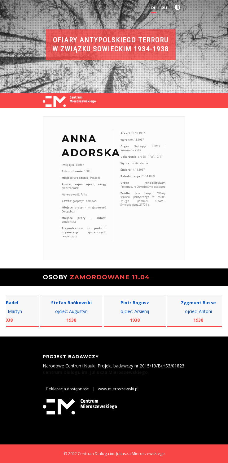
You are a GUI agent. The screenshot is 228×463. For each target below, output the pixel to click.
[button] (178, 7)
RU (164, 8)
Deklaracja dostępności (68, 389)
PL (153, 8)
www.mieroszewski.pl (118, 389)
